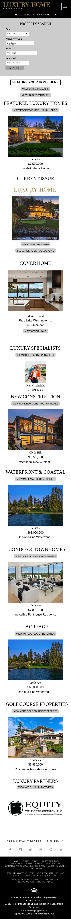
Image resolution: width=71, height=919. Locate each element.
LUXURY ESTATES (53, 879)
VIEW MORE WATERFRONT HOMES (35, 479)
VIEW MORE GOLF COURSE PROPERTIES (35, 711)
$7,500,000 (35, 163)
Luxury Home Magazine (16, 904)
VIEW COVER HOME (35, 331)
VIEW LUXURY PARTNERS (35, 95)
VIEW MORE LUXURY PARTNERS (35, 787)
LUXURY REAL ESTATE (35, 879)
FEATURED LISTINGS (29, 861)
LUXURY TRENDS (45, 882)
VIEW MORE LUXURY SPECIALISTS (35, 355)
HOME (15, 861)
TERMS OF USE (38, 876)
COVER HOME (16, 864)
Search (14, 67)
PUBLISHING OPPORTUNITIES (20, 873)
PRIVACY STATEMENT (20, 876)
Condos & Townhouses (42, 866)
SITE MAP (60, 873)
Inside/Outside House (36, 168)
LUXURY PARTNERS (53, 864)
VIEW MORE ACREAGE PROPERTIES (35, 634)
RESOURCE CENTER (44, 873)
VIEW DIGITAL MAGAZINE (35, 89)
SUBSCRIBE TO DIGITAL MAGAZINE (35, 251)
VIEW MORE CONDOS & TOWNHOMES (35, 556)
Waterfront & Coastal (16, 866)
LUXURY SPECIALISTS (50, 861)
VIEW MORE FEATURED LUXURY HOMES (35, 110)
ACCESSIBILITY (53, 876)
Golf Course (36, 869)
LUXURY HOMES (18, 879)
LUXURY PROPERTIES (27, 882)
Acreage (60, 866)
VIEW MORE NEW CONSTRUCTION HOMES (35, 403)
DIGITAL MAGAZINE (33, 864)
